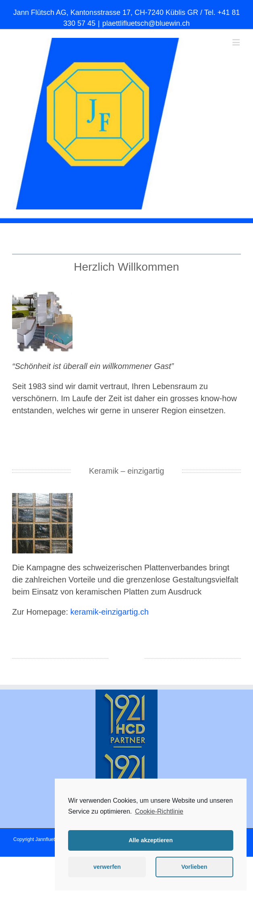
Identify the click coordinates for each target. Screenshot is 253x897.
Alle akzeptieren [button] (151, 840)
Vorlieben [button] (194, 867)
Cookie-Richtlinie (159, 811)
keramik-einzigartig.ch (110, 611)
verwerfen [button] (107, 867)
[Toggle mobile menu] (236, 42)
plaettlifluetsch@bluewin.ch (146, 23)
